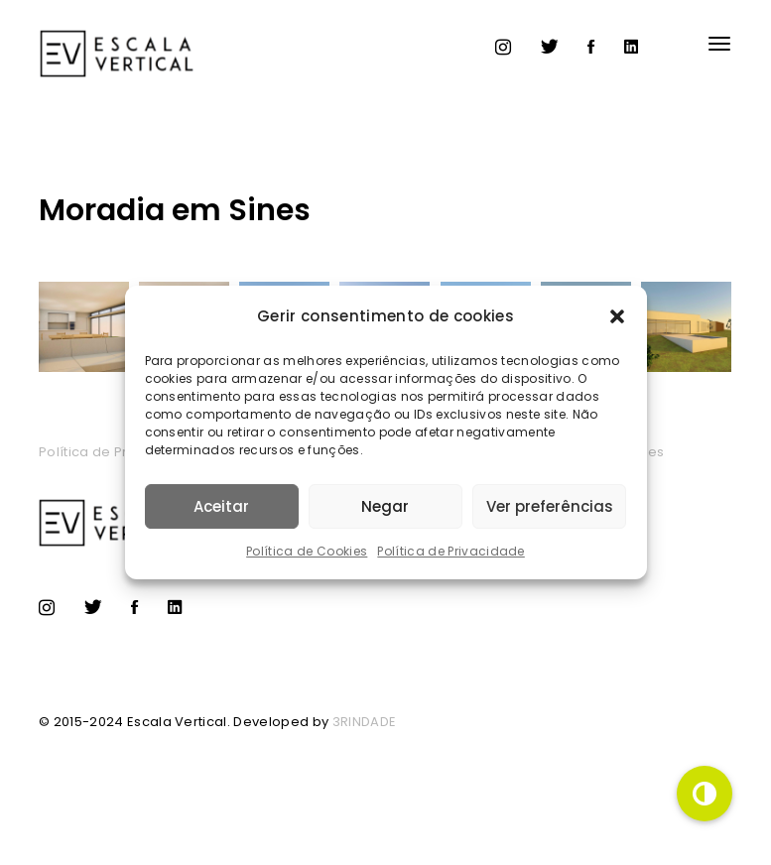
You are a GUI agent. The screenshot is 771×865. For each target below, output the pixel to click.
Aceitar (221, 506)
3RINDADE (364, 721)
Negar (385, 506)
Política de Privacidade (450, 551)
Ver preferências (549, 506)
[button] (617, 316)
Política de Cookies (306, 551)
